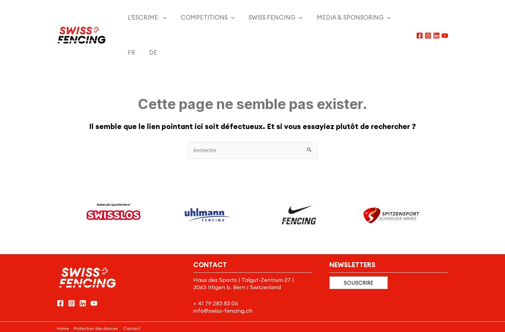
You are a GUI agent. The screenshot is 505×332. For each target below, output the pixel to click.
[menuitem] (372, 17)
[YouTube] (445, 18)
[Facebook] (419, 18)
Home (63, 293)
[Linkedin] (436, 18)
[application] (156, 17)
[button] (358, 248)
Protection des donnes (95, 293)
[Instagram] (428, 18)
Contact (132, 293)
